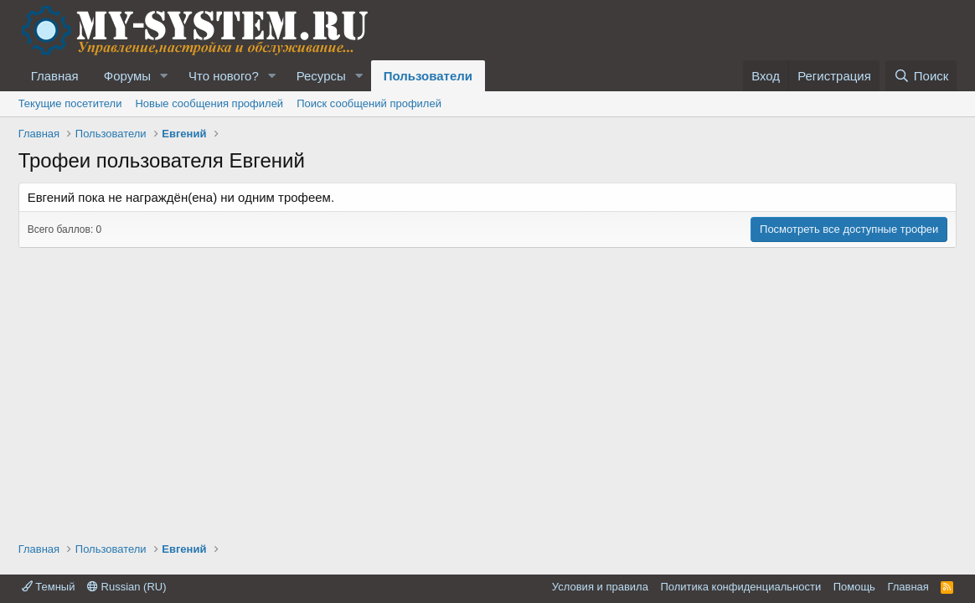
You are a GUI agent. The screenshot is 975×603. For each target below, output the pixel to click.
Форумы (127, 76)
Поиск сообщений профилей (369, 103)
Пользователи (428, 76)
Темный (48, 586)
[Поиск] (921, 75)
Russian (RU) (127, 586)
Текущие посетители (70, 103)
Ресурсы (321, 76)
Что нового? (223, 76)
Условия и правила (600, 586)
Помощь (854, 586)
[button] (164, 75)
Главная (55, 76)
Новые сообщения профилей (209, 103)
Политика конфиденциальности (740, 586)
